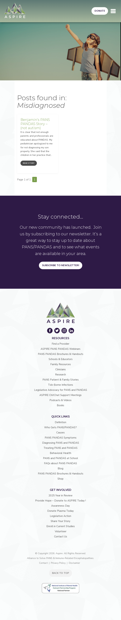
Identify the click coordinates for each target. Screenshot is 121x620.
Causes (60, 432)
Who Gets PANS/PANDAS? (60, 427)
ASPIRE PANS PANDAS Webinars (60, 349)
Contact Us (60, 536)
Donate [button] (100, 10)
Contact (43, 563)
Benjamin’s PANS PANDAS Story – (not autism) (35, 124)
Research (60, 374)
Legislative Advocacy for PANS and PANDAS (60, 390)
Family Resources (60, 364)
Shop (60, 478)
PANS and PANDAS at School (60, 458)
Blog (60, 468)
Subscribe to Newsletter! (60, 265)
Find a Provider (60, 343)
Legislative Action (60, 516)
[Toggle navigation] (113, 11)
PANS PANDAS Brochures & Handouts (60, 354)
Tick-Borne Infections (60, 385)
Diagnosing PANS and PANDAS (60, 443)
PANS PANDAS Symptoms (60, 437)
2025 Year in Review (60, 495)
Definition (60, 422)
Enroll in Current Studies (60, 526)
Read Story (28, 163)
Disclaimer (74, 563)
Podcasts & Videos (60, 400)
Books (60, 405)
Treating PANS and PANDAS (60, 448)
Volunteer (60, 531)
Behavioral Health (60, 453)
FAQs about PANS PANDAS (60, 463)
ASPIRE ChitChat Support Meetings (60, 395)
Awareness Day (60, 505)
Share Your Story (60, 521)
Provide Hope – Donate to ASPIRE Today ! (60, 500)
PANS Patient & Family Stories (60, 379)
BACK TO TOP (60, 573)
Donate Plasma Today (60, 511)
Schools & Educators (61, 359)
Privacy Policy (58, 563)
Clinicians (60, 369)
